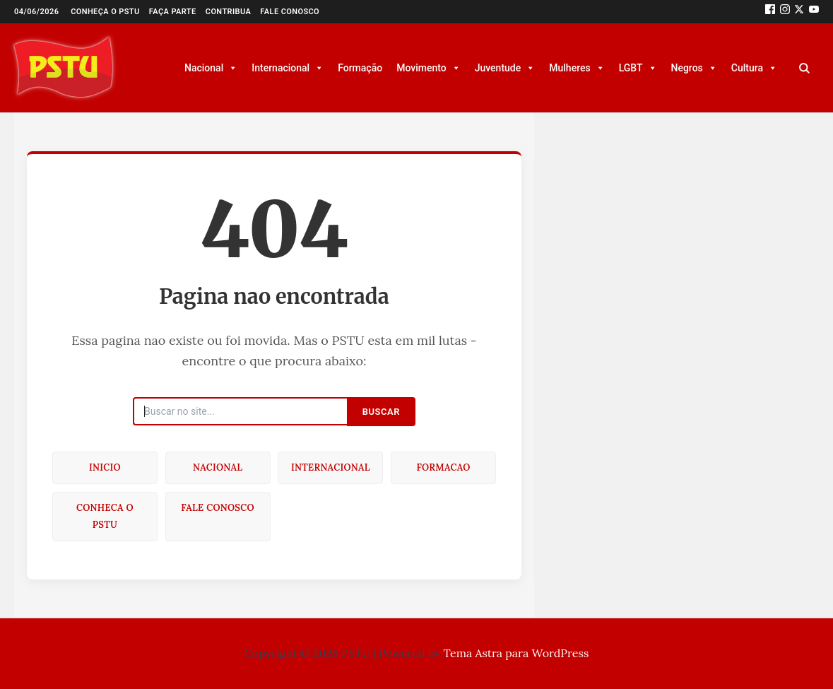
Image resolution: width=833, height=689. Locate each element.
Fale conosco (289, 11)
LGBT (638, 68)
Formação (360, 67)
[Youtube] (814, 11)
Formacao (443, 467)
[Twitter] (799, 11)
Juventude (505, 68)
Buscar (381, 411)
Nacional (210, 68)
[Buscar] (804, 68)
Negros (694, 68)
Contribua (228, 11)
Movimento (428, 68)
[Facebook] (770, 11)
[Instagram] (785, 11)
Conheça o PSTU (105, 11)
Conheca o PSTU (105, 516)
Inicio (105, 467)
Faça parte (172, 11)
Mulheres (576, 68)
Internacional (288, 68)
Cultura (754, 68)
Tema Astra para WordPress (516, 653)
